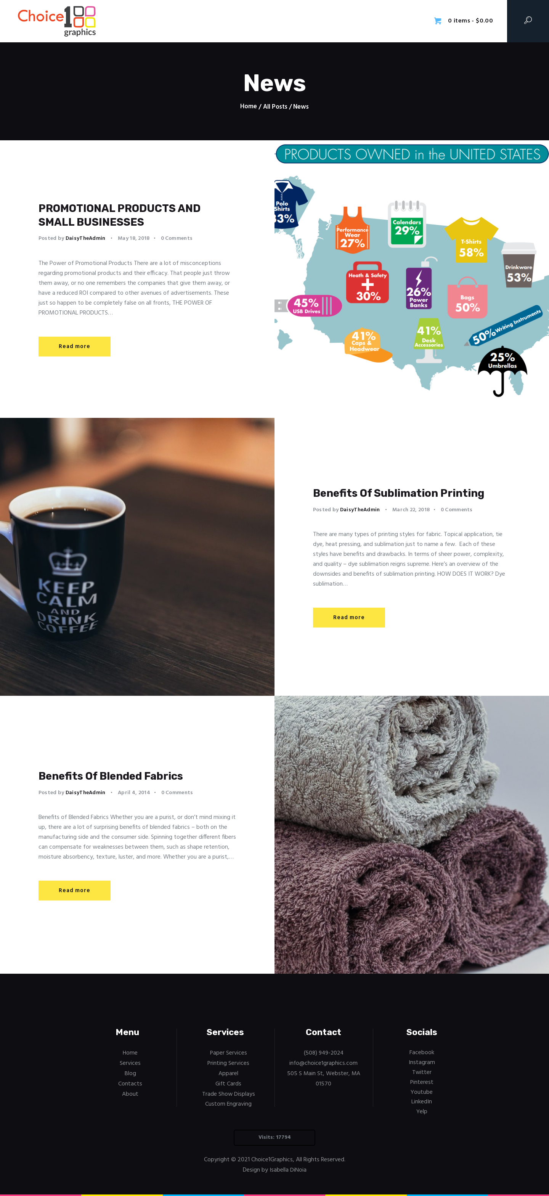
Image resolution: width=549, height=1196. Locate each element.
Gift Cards (228, 1083)
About (130, 1093)
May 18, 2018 (134, 241)
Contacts (130, 1083)
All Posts (275, 107)
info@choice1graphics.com (323, 1063)
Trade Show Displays (228, 1093)
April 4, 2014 (134, 793)
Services (130, 1063)
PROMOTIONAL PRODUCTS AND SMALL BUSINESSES (137, 215)
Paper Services (228, 1053)
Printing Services (228, 1063)
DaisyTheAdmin (86, 241)
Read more (74, 349)
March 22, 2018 (411, 519)
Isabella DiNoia (288, 1169)
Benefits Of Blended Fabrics (127, 775)
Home (248, 107)
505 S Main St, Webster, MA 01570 (324, 1078)
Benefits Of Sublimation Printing (389, 493)
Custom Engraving (228, 1103)
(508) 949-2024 (323, 1053)
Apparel (228, 1073)
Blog (130, 1073)
